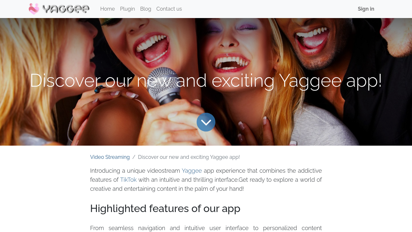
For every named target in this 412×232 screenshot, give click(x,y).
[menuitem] (107, 9)
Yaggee (192, 170)
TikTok (128, 179)
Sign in (366, 9)
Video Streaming (110, 157)
